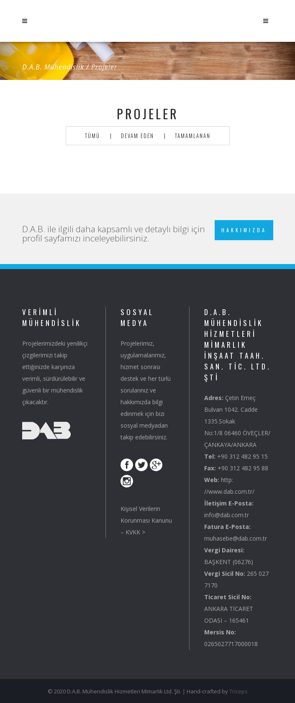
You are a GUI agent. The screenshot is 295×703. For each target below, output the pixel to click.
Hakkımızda (244, 229)
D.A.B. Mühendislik (53, 67)
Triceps (238, 691)
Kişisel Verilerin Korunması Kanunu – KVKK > (146, 520)
